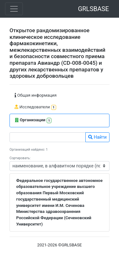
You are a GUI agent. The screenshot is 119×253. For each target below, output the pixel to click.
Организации (33, 120)
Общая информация (35, 95)
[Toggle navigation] (14, 9)
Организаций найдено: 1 (29, 150)
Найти (97, 137)
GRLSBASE (93, 9)
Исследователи (35, 107)
